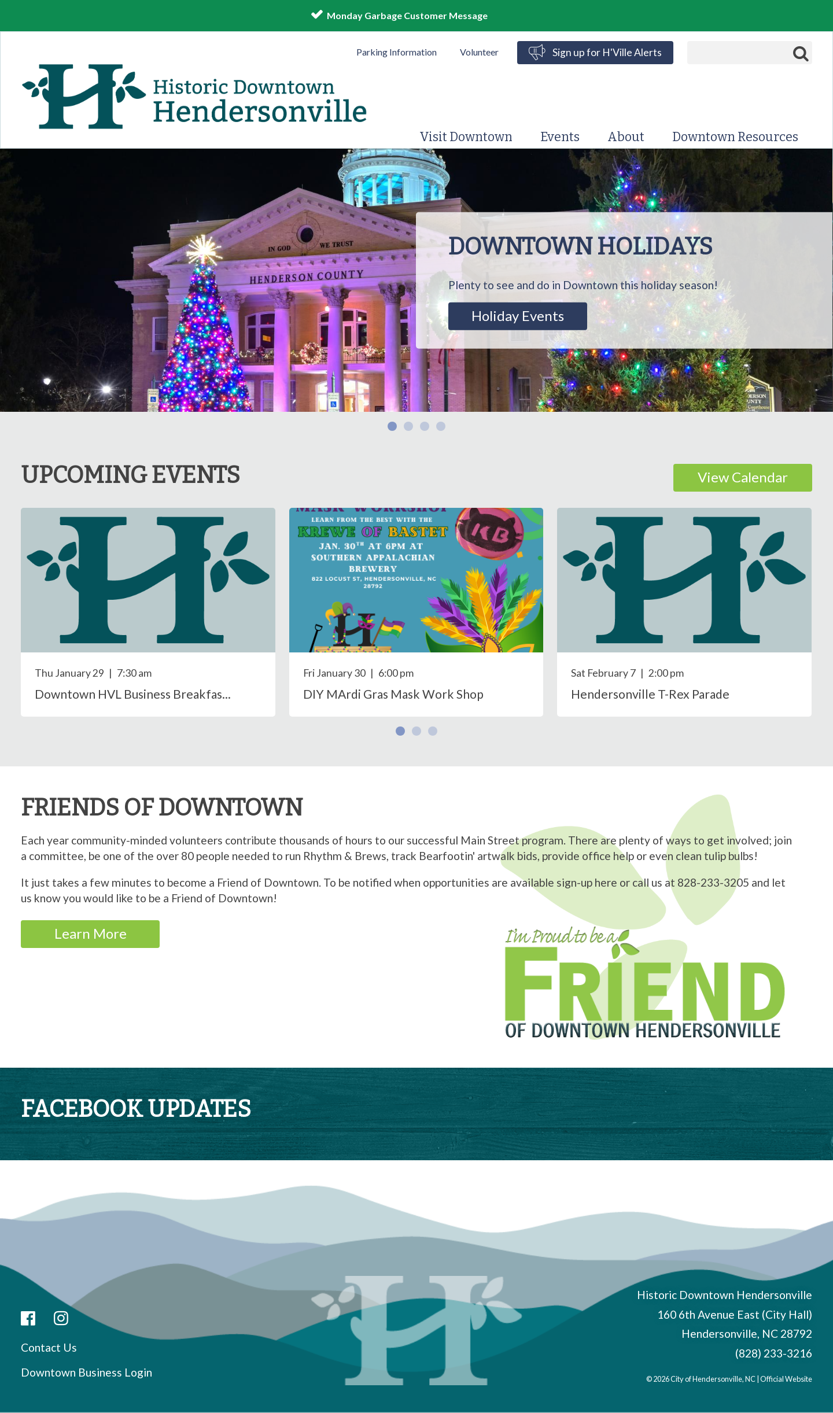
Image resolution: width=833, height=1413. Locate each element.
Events (560, 137)
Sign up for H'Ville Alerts (607, 52)
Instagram (61, 1319)
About (625, 137)
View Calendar (743, 476)
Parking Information (396, 51)
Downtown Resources (735, 137)
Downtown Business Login (86, 1372)
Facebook (28, 1319)
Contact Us (49, 1347)
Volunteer (479, 51)
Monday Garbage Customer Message (407, 15)
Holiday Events (517, 315)
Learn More (90, 933)
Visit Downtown (466, 137)
